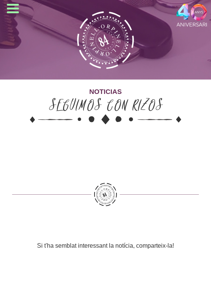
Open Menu (13, 8)
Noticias (105, 91)
